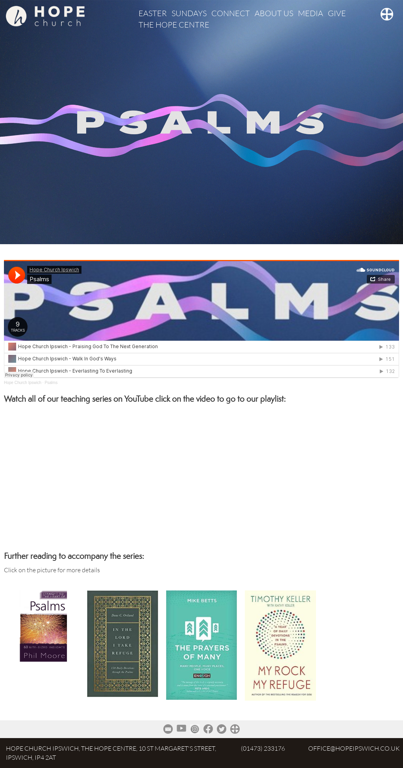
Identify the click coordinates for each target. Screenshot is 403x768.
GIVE (337, 13)
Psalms (50, 382)
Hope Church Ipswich (22, 382)
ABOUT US (274, 13)
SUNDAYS (189, 13)
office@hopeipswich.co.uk (354, 748)
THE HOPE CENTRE (174, 25)
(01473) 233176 (263, 748)
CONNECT (230, 13)
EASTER (153, 13)
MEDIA (310, 13)
